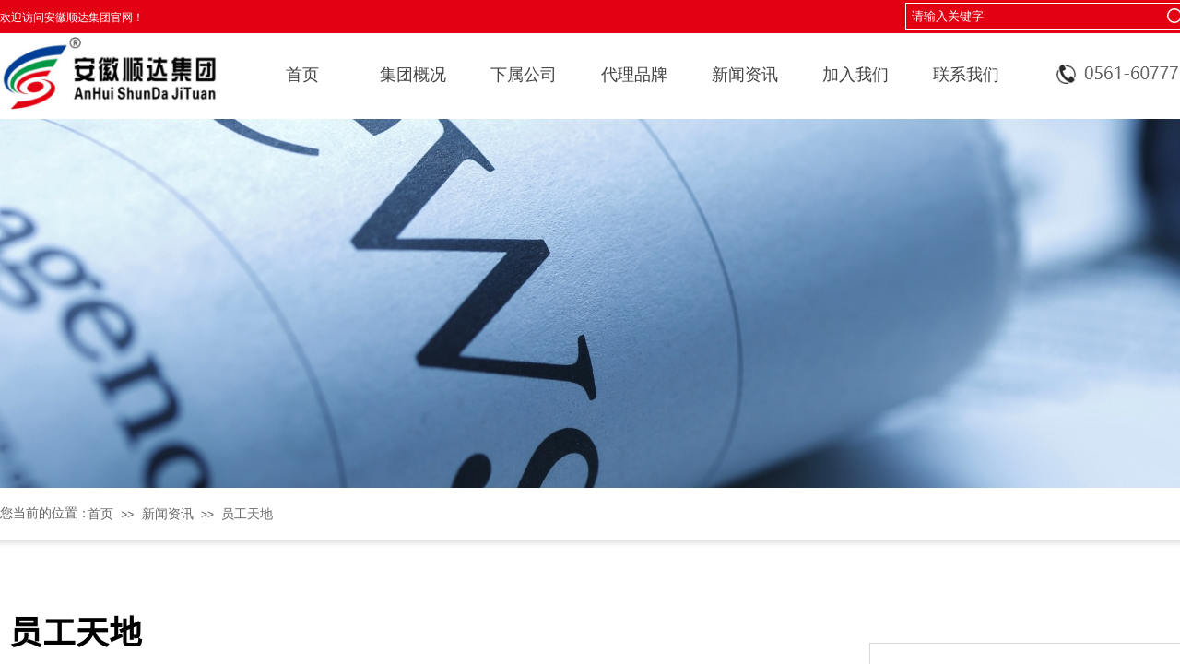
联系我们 (966, 74)
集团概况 (413, 74)
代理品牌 (634, 74)
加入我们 (855, 74)
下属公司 (523, 74)
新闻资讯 (745, 74)
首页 (302, 74)
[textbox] (1029, 17)
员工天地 (247, 514)
